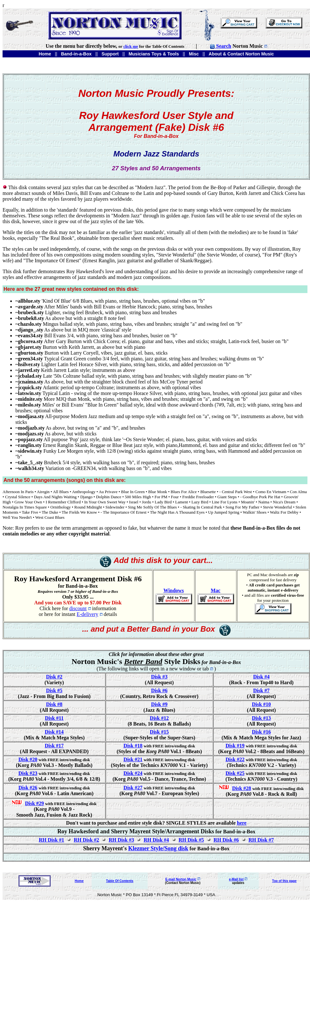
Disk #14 (54, 732)
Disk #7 (261, 690)
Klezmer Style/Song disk (158, 848)
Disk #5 (54, 690)
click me (130, 46)
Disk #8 (54, 704)
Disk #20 (27, 759)
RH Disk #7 (261, 840)
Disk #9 (159, 704)
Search (220, 46)
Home (79, 881)
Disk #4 (261, 676)
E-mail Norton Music (180, 879)
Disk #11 (54, 718)
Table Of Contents (119, 881)
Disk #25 (234, 773)
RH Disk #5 (191, 840)
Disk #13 (261, 718)
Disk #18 (133, 745)
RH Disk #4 (156, 840)
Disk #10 (261, 704)
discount (77, 608)
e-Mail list (236, 879)
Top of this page (284, 881)
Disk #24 (133, 773)
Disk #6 (159, 690)
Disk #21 (133, 759)
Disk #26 (27, 787)
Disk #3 (159, 676)
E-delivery (87, 614)
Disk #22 (234, 759)
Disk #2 (54, 676)
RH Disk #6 (226, 840)
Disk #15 (159, 732)
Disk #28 (241, 788)
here (242, 823)
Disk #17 (54, 745)
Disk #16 (261, 732)
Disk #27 (133, 787)
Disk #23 (27, 773)
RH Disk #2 (86, 840)
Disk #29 (34, 803)
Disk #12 (159, 718)
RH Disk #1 (51, 840)
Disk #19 (234, 745)
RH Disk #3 (121, 840)
